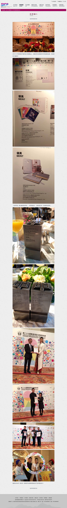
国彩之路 (36, 497)
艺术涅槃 (26, 497)
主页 (7, 10)
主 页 (64, 1)
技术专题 (41, 497)
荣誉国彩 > (10, 10)
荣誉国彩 (21, 497)
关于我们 (16, 497)
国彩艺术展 (31, 497)
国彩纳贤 (50, 497)
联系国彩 (45, 497)
